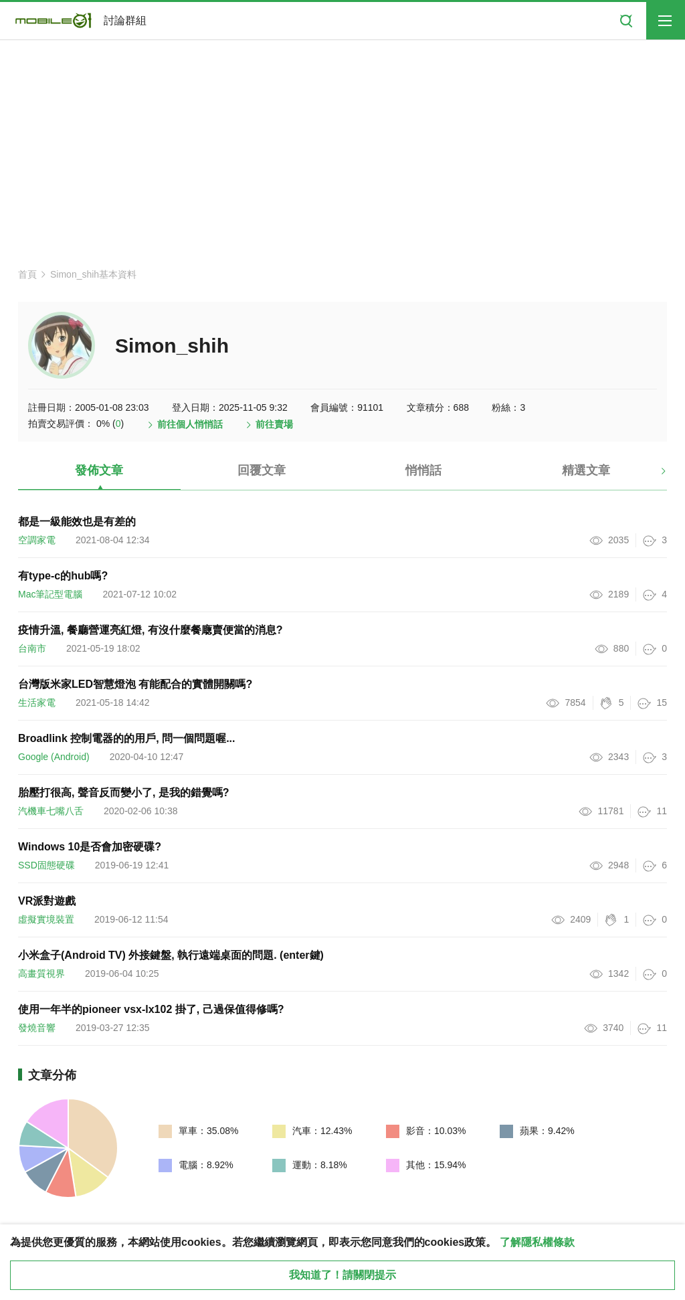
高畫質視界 (41, 973)
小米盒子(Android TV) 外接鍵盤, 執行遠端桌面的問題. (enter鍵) (171, 955)
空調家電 (37, 540)
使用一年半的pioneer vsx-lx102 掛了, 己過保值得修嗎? (151, 1009)
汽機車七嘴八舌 (51, 811)
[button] (652, 476)
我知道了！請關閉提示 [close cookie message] (342, 1275)
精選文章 (586, 470)
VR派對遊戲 (47, 901)
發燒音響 (37, 1027)
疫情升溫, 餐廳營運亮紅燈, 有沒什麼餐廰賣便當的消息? (150, 630)
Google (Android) (54, 756)
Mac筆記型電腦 (50, 594)
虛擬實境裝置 (46, 919)
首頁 (27, 274)
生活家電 (37, 702)
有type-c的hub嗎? (63, 575)
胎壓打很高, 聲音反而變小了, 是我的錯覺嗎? (123, 792)
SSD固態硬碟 (46, 865)
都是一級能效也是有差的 (77, 521)
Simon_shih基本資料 (93, 274)
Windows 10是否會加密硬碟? (89, 846)
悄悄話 (423, 470)
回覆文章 (261, 470)
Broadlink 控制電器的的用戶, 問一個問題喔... (126, 738)
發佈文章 (99, 470)
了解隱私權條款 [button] (537, 1242)
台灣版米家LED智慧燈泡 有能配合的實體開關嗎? (135, 684)
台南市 (32, 648)
